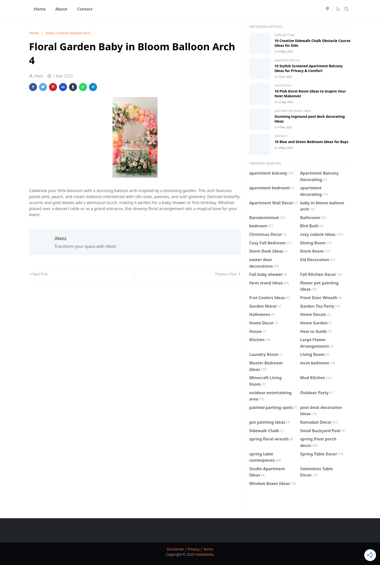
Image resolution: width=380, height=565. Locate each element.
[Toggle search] (346, 9)
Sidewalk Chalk (284, 35)
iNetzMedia (205, 554)
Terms (208, 549)
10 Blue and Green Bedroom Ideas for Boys (311, 141)
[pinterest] (328, 9)
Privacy (194, 549)
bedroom (280, 136)
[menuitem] (39, 9)
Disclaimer (175, 549)
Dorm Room (282, 85)
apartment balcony (287, 60)
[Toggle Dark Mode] (338, 9)
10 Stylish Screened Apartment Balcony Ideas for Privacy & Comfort (308, 68)
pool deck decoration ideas (292, 111)
